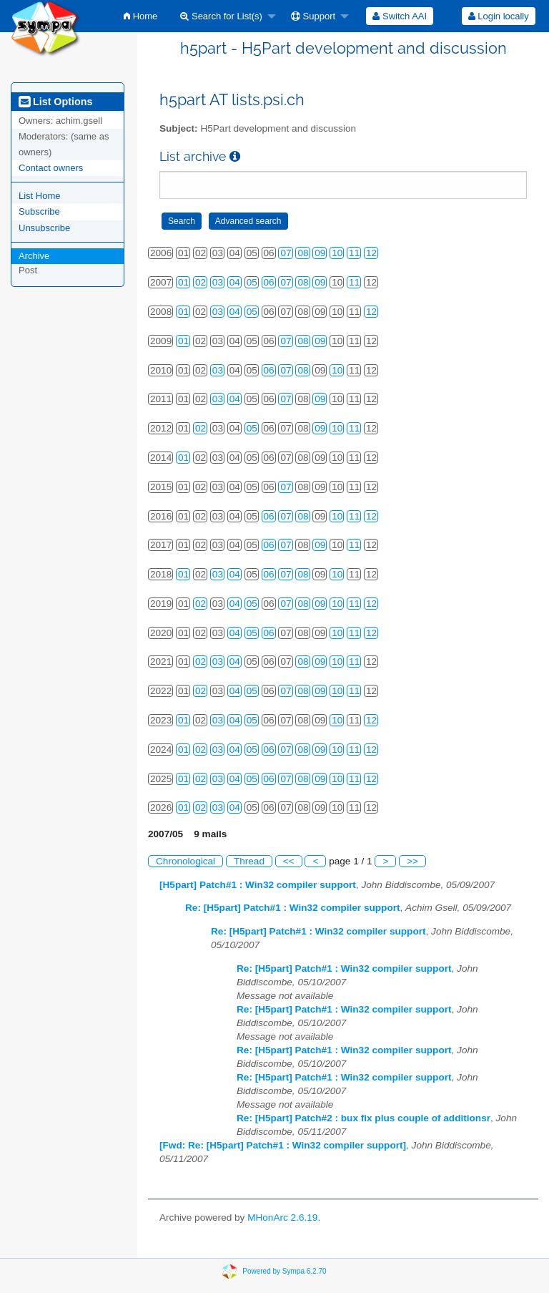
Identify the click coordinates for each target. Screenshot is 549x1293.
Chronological (185, 861)
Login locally (498, 16)
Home (140, 16)
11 (354, 253)
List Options (55, 101)
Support (313, 16)
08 (302, 253)
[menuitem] (140, 16)
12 (371, 253)
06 (269, 282)
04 (234, 282)
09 (320, 253)
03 (217, 282)
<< (289, 861)
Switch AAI (399, 16)
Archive (34, 255)
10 (337, 253)
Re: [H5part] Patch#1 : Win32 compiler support (292, 907)
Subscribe (39, 211)
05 (252, 282)
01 (183, 282)
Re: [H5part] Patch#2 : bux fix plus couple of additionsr (363, 1118)
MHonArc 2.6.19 (282, 1217)
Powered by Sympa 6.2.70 (284, 1271)
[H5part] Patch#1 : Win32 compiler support (257, 884)
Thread (249, 861)
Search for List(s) (221, 16)
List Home (40, 195)
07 (285, 253)
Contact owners (51, 167)
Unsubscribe (44, 228)
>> (412, 861)
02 (200, 282)
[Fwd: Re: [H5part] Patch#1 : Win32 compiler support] (282, 1145)
